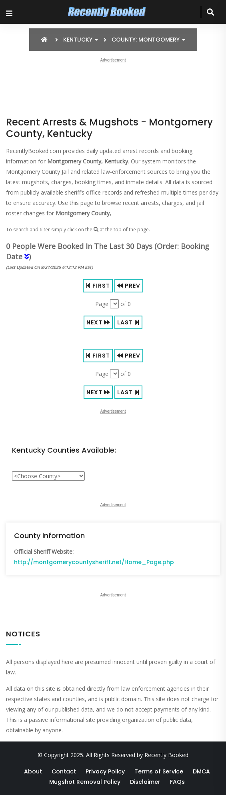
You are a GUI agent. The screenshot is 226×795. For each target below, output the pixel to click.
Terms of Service (158, 771)
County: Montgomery (148, 40)
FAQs (177, 782)
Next (98, 322)
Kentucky (80, 40)
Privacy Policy (105, 771)
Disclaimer (145, 782)
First (98, 286)
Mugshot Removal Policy (84, 782)
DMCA (201, 771)
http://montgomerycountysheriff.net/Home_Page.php (94, 562)
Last (128, 322)
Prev (128, 286)
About (33, 771)
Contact (64, 771)
